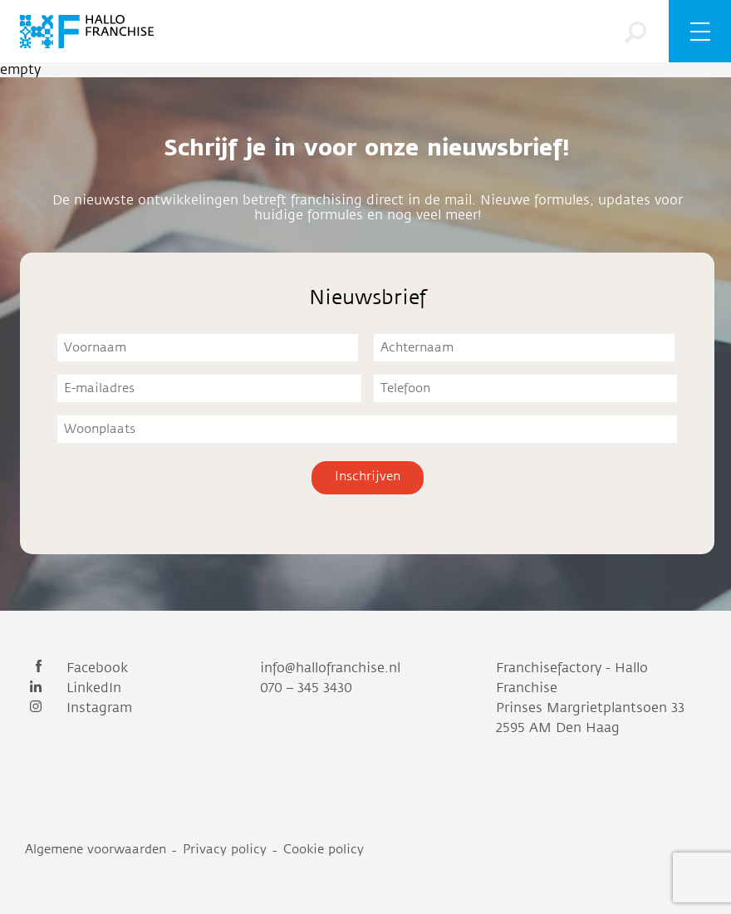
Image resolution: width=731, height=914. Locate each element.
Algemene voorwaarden (95, 850)
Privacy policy (225, 850)
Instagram (78, 707)
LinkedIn (73, 688)
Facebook (76, 668)
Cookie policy (323, 850)
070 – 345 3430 (306, 688)
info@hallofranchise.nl (330, 668)
